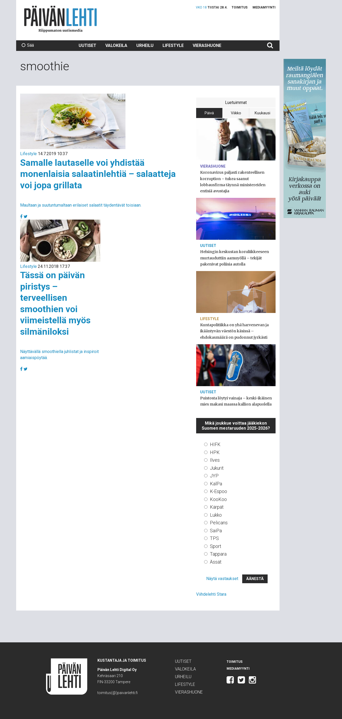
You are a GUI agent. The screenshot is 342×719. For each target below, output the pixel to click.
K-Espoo (218, 491)
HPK (215, 452)
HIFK (215, 444)
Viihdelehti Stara (211, 594)
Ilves (215, 460)
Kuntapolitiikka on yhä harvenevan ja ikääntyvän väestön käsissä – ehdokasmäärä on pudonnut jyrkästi (234, 331)
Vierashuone (207, 45)
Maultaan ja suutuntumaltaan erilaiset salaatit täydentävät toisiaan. (80, 205)
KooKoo (218, 499)
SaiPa (216, 530)
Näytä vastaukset (222, 578)
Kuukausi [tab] (262, 113)
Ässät (216, 562)
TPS (214, 538)
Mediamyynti (264, 7)
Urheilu (145, 45)
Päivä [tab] (209, 113)
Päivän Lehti (60, 19)
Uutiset (87, 45)
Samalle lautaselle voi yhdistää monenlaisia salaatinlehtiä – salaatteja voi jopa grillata (98, 173)
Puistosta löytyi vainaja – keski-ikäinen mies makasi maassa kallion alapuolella (236, 401)
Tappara (218, 554)
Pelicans (219, 522)
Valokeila (116, 45)
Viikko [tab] (236, 113)
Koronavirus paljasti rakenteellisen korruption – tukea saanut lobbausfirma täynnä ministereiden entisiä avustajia (233, 181)
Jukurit (217, 468)
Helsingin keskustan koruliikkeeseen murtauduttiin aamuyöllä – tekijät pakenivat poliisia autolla (234, 257)
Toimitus (240, 7)
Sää (27, 45)
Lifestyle (173, 45)
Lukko (216, 515)
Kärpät (217, 507)
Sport (215, 546)
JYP (214, 475)
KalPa (216, 483)
